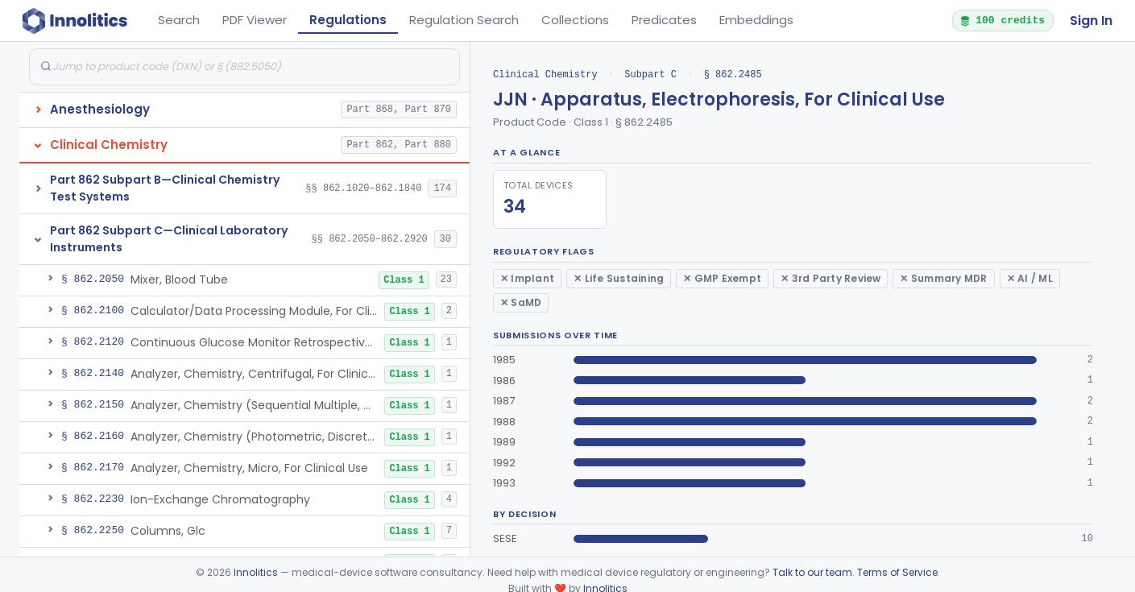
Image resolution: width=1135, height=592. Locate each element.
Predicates (664, 19)
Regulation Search (464, 19)
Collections (575, 19)
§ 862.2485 (733, 74)
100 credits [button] (1002, 20)
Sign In (1091, 20)
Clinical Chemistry (545, 74)
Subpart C (650, 74)
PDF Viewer (254, 19)
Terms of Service (897, 572)
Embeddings (756, 19)
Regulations (348, 19)
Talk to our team (812, 572)
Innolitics (256, 572)
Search (179, 19)
